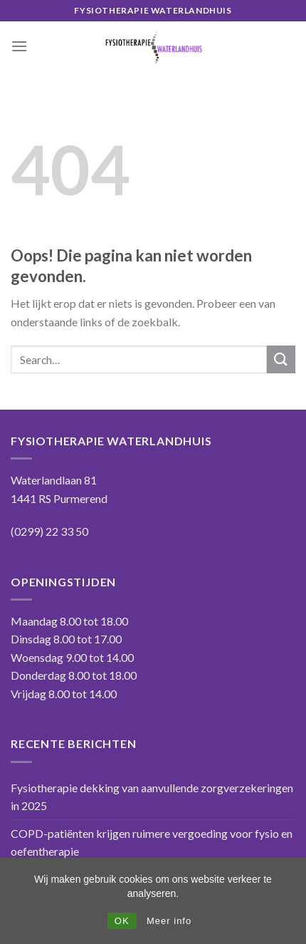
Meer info (169, 921)
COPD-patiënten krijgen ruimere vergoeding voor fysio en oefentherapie (151, 842)
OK (122, 921)
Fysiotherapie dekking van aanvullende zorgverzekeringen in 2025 (152, 797)
